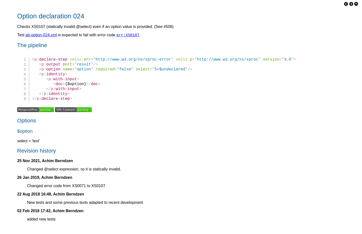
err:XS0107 (128, 35)
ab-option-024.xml (41, 36)
